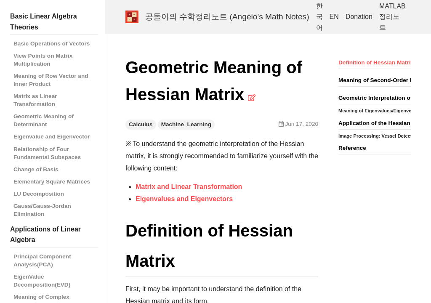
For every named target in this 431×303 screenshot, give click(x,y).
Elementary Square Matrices (51, 181)
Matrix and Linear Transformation (189, 186)
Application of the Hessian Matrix (383, 123)
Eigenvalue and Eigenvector (51, 136)
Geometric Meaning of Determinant (43, 120)
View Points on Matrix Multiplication (42, 60)
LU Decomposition (38, 194)
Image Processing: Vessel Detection (378, 135)
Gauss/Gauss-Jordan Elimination (42, 210)
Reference (352, 148)
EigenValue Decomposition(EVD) (41, 281)
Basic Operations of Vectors (51, 43)
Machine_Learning (186, 124)
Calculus (141, 124)
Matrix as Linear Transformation (35, 100)
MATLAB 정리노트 (392, 17)
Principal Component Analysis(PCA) (42, 260)
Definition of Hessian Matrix (376, 62)
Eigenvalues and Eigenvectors (184, 198)
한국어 (319, 17)
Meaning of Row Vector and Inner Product (50, 80)
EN (334, 16)
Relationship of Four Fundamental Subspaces (47, 153)
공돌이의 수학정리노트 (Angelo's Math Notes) (227, 16)
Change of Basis (36, 169)
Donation (359, 16)
